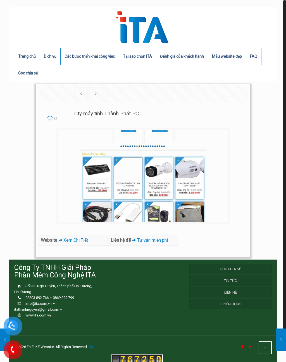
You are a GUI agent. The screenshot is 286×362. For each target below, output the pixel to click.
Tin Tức (230, 281)
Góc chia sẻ (230, 269)
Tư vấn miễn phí (149, 240)
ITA (91, 347)
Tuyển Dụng (230, 304)
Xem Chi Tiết (72, 240)
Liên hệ (230, 292)
